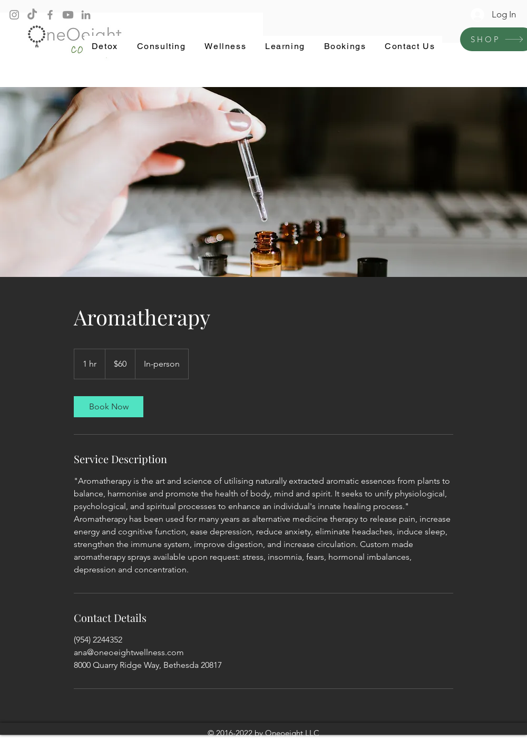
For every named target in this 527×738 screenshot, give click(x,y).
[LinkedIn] (86, 14)
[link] (108, 406)
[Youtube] (68, 14)
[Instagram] (14, 14)
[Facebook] (50, 14)
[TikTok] (32, 14)
